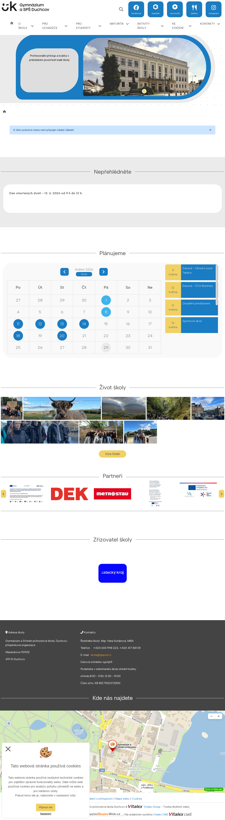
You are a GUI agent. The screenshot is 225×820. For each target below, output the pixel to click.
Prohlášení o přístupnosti (98, 798)
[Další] (221, 494)
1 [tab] (144, 91)
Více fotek (112, 454)
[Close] (210, 130)
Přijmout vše (45, 807)
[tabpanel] (144, 67)
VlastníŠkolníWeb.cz (90, 814)
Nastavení (45, 813)
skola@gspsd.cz (101, 655)
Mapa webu (122, 798)
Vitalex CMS (160, 814)
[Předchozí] (3, 494)
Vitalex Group (152, 806)
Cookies (137, 798)
